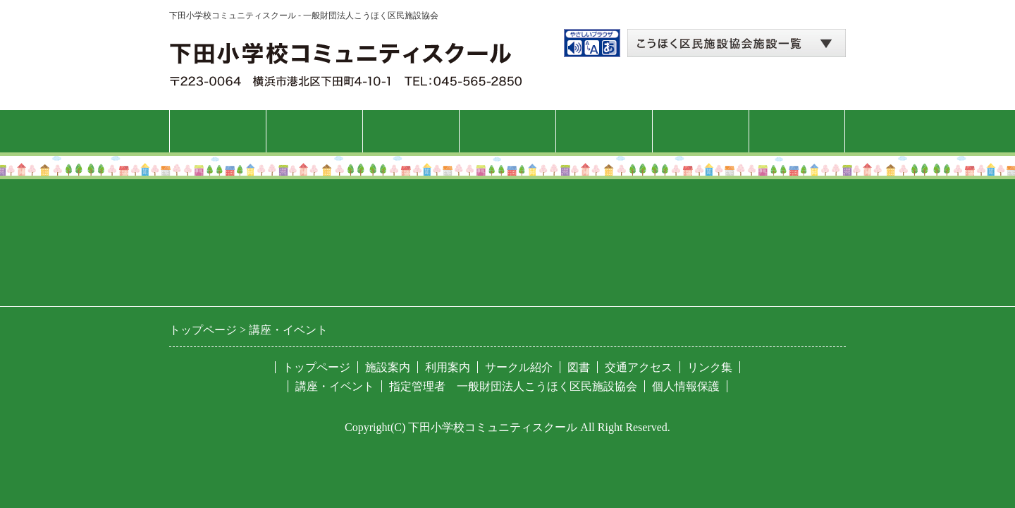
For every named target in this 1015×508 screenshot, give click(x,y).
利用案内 (411, 131)
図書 (701, 131)
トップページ (218, 131)
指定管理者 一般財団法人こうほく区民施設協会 (513, 386)
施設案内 (314, 131)
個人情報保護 (686, 386)
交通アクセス (797, 131)
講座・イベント (507, 131)
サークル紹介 (604, 131)
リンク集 (709, 367)
